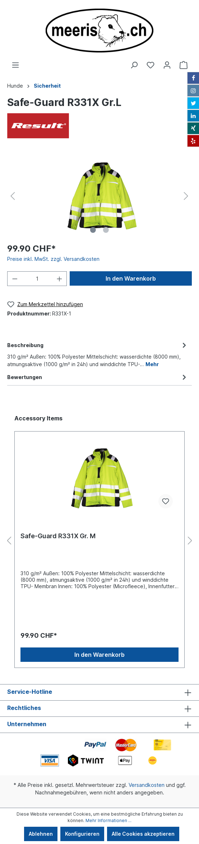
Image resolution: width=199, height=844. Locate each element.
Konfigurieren (82, 834)
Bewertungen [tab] (97, 377)
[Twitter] (193, 103)
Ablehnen (41, 834)
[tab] (97, 353)
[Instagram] (193, 90)
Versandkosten (147, 785)
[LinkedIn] (193, 115)
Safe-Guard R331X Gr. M (58, 536)
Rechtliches (24, 707)
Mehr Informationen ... (108, 820)
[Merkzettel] (150, 65)
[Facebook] (193, 78)
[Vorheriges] (12, 196)
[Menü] (15, 65)
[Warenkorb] (183, 65)
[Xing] (193, 128)
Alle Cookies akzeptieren (143, 834)
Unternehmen (26, 724)
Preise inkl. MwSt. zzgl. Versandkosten (53, 259)
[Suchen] (134, 65)
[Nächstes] (186, 196)
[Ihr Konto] (167, 65)
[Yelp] (193, 141)
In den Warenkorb (131, 278)
